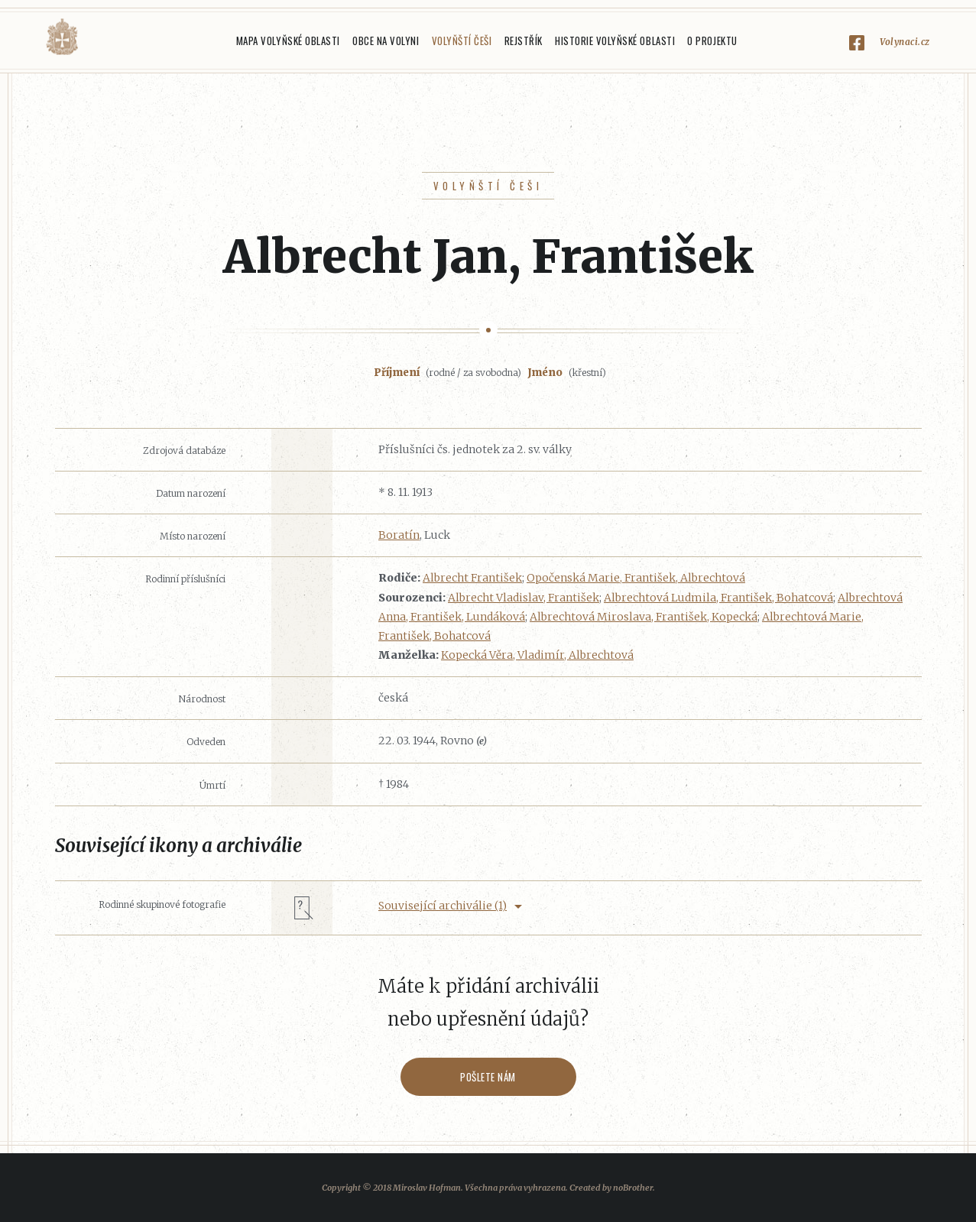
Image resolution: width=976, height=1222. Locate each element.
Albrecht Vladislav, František (523, 598)
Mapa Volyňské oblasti (288, 40)
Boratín (399, 535)
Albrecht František (472, 578)
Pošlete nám (488, 1076)
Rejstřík (523, 40)
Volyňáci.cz (62, 37)
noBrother (633, 1187)
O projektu (712, 40)
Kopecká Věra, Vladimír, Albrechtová (537, 655)
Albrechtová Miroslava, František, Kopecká (643, 617)
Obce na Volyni (385, 40)
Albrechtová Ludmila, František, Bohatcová (718, 598)
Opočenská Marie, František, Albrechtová (636, 578)
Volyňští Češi (462, 40)
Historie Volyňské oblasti (615, 40)
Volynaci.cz (905, 41)
